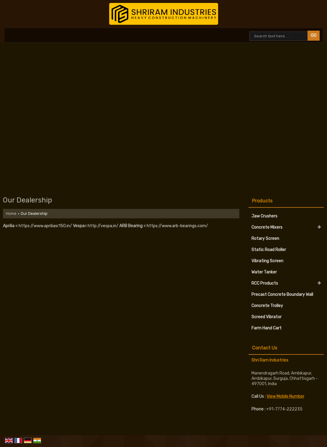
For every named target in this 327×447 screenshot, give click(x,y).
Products (262, 201)
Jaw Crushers (264, 216)
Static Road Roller (268, 249)
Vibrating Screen (267, 260)
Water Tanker (264, 272)
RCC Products (264, 283)
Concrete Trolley (267, 305)
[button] (285, 396)
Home (11, 213)
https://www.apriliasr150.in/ (45, 225)
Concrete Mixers (266, 227)
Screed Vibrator (266, 316)
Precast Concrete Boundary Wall (282, 294)
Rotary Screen (265, 238)
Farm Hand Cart (266, 328)
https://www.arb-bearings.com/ (177, 225)
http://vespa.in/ (103, 225)
